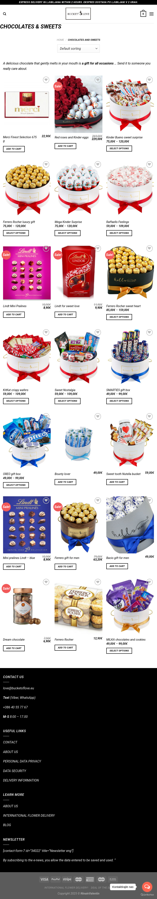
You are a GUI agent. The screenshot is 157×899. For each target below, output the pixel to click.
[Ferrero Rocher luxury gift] (27, 188)
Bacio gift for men (117, 558)
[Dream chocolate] (27, 606)
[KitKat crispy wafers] (27, 356)
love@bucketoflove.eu (18, 688)
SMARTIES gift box (118, 390)
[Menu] (151, 14)
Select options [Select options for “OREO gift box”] (16, 485)
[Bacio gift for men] (130, 524)
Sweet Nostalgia (65, 390)
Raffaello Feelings (117, 222)
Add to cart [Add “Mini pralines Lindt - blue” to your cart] (13, 566)
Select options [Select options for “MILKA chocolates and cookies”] (119, 650)
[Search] (4, 14)
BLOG (7, 825)
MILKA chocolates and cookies (126, 639)
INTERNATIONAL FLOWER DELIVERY (29, 816)
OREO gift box (12, 474)
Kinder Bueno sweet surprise (124, 137)
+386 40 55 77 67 (15, 707)
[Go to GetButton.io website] (147, 894)
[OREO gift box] (27, 440)
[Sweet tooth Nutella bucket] (130, 440)
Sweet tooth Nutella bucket (123, 474)
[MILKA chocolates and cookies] (130, 606)
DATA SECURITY (14, 771)
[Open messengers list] (147, 887)
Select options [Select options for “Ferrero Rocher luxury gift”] (16, 233)
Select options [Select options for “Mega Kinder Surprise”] (67, 233)
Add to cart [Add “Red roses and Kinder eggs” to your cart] (65, 146)
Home (60, 39)
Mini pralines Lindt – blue (19, 558)
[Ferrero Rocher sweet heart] (130, 272)
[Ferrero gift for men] (78, 524)
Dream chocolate (14, 639)
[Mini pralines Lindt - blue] (27, 524)
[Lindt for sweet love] (78, 272)
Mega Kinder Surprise (68, 222)
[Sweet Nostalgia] (78, 356)
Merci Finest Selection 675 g (20, 139)
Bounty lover (62, 474)
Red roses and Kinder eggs (72, 137)
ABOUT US (10, 752)
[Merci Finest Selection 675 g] (27, 104)
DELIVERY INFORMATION (21, 780)
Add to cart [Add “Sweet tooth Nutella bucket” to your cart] (117, 482)
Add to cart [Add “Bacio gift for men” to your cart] (117, 566)
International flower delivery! (66, 887)
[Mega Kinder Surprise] (78, 188)
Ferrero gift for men (67, 558)
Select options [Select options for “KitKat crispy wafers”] (16, 400)
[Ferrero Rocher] (78, 606)
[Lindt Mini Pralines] (27, 272)
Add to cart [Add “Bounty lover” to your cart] (65, 482)
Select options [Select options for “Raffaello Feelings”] (119, 233)
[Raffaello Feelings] (130, 188)
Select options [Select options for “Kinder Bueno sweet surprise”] (119, 148)
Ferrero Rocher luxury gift (19, 222)
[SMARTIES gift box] (130, 356)
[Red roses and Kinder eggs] (78, 104)
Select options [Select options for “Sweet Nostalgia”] (67, 400)
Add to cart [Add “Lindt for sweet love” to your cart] (65, 314)
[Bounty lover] (78, 440)
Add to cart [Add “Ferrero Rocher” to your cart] (65, 647)
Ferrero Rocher (64, 639)
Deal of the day (102, 887)
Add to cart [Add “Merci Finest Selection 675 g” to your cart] (13, 148)
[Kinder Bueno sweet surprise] (130, 104)
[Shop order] (78, 48)
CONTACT (10, 742)
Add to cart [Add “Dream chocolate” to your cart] (13, 648)
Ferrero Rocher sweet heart (123, 306)
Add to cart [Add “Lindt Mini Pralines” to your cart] (13, 314)
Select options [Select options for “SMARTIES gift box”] (119, 400)
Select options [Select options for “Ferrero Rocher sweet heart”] (119, 316)
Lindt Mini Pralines (15, 306)
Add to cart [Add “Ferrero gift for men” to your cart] (65, 566)
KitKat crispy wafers (15, 390)
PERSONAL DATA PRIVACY (22, 761)
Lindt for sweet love (67, 306)
